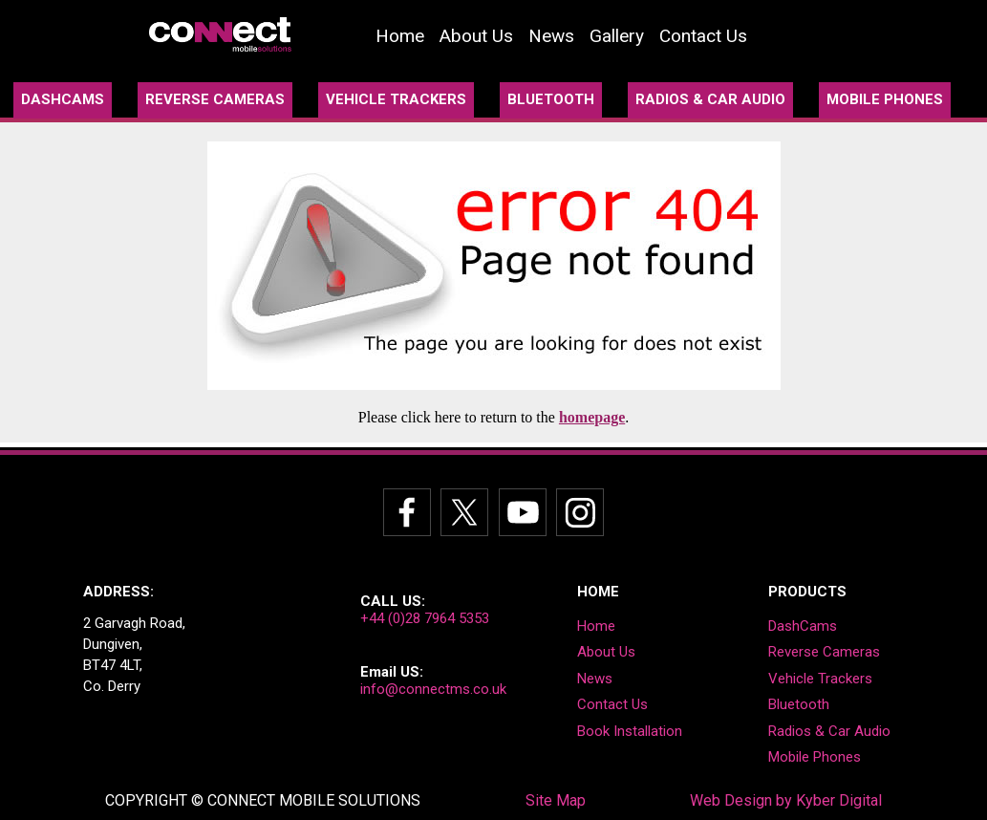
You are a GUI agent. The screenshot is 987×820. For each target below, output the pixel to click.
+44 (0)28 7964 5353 (424, 618)
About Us (476, 36)
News (551, 36)
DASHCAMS (62, 99)
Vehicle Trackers (820, 678)
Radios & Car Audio (829, 731)
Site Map (556, 800)
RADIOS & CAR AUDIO (710, 99)
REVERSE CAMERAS (215, 99)
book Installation (629, 731)
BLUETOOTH (550, 99)
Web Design (731, 800)
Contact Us (703, 36)
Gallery (617, 36)
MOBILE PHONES (884, 99)
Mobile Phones (814, 757)
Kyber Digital (839, 800)
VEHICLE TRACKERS (396, 99)
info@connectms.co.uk (433, 689)
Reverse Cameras (824, 651)
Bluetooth (798, 704)
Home (399, 36)
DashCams (802, 626)
